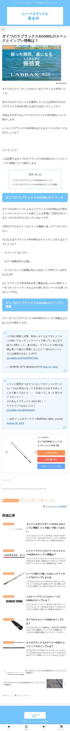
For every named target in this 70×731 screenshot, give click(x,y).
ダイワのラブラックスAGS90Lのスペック (34, 180)
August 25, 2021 (15, 424)
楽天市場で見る (51, 460)
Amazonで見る (51, 453)
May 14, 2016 (50, 367)
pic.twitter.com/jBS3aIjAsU (21, 410)
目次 (31, 174)
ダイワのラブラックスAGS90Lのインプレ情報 (36, 185)
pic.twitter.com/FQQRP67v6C (22, 358)
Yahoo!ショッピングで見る (51, 467)
